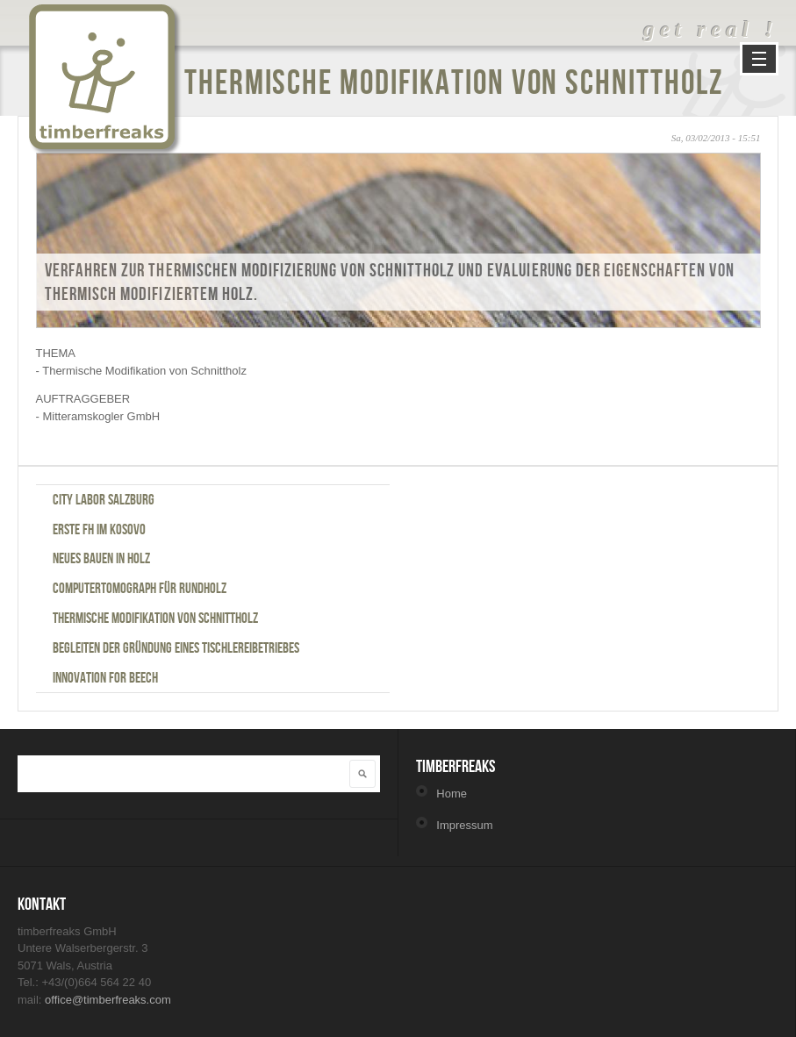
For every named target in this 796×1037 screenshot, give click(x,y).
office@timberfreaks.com (108, 999)
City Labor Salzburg (103, 499)
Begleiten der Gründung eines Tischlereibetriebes (176, 647)
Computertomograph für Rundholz (139, 588)
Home (451, 793)
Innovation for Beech (105, 677)
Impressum (464, 825)
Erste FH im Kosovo (99, 529)
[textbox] (172, 772)
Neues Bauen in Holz (101, 558)
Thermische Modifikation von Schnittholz (155, 618)
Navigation (759, 58)
